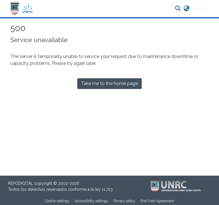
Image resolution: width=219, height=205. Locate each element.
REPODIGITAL (21, 183)
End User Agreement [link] (157, 201)
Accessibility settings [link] (91, 201)
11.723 (107, 189)
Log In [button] (199, 8)
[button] (21, 9)
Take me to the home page (109, 83)
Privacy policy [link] (124, 201)
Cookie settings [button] (57, 201)
